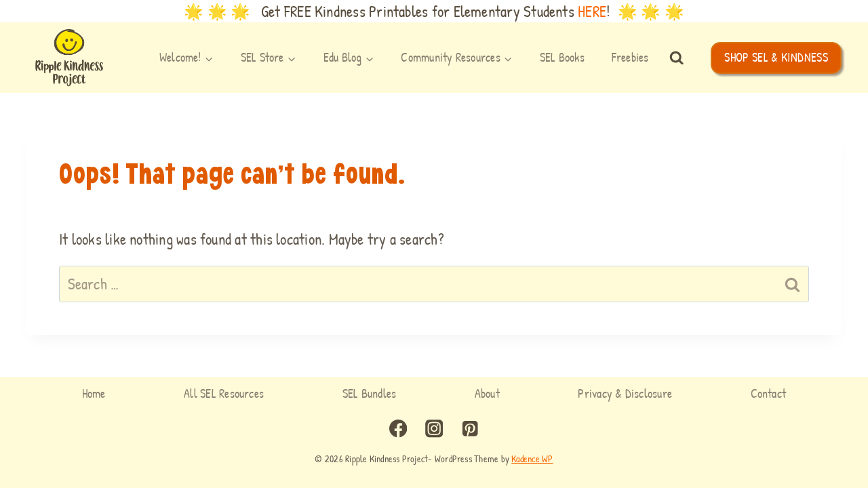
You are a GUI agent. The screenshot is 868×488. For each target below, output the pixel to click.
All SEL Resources (224, 393)
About (487, 393)
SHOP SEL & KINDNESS (776, 57)
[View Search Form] (676, 58)
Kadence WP (532, 458)
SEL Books (562, 57)
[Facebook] (398, 429)
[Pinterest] (470, 429)
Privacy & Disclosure (625, 393)
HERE (592, 11)
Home (94, 393)
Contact (769, 393)
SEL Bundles (369, 393)
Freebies (630, 57)
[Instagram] (434, 429)
